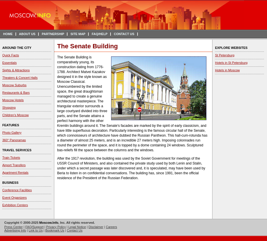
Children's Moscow (15, 115)
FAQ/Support (34, 227)
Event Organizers (14, 197)
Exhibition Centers (15, 205)
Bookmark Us (54, 230)
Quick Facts (10, 55)
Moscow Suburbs (14, 85)
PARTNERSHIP (53, 34)
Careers (111, 227)
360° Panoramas (14, 140)
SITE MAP (77, 34)
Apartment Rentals (15, 172)
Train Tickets (11, 157)
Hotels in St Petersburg (231, 62)
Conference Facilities (17, 190)
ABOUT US (27, 34)
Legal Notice (77, 227)
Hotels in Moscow (227, 70)
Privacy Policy (56, 227)
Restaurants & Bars (16, 92)
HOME (8, 34)
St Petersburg (224, 55)
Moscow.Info (48, 222)
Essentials (9, 62)
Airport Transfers (14, 165)
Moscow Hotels (13, 100)
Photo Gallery (12, 132)
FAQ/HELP (99, 34)
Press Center (13, 227)
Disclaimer (95, 227)
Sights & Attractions (16, 70)
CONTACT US (124, 34)
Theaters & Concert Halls (20, 77)
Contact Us (74, 230)
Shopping (9, 107)
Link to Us (36, 230)
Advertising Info (15, 230)
